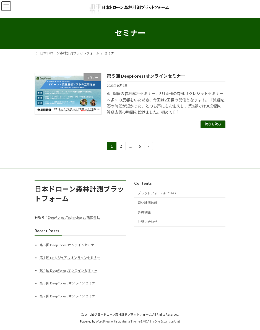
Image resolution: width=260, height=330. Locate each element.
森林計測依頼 (147, 203)
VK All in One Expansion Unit (161, 321)
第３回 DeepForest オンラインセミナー (69, 283)
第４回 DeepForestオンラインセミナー (69, 270)
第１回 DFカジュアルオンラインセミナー (70, 258)
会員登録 (144, 212)
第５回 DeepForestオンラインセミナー (146, 75)
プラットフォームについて (157, 193)
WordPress (103, 321)
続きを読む (213, 124)
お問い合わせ (147, 222)
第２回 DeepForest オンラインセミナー (69, 296)
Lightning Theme (129, 321)
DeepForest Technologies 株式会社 (74, 217)
